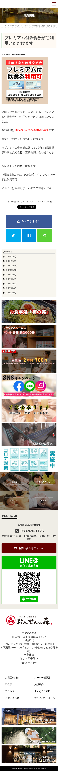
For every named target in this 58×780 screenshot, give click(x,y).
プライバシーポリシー (44, 699)
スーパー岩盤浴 (42, 677)
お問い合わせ (12, 698)
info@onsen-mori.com (29, 667)
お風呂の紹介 (12, 677)
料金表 (8, 684)
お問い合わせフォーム (31, 548)
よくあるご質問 (42, 691)
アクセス (10, 691)
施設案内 (39, 684)
